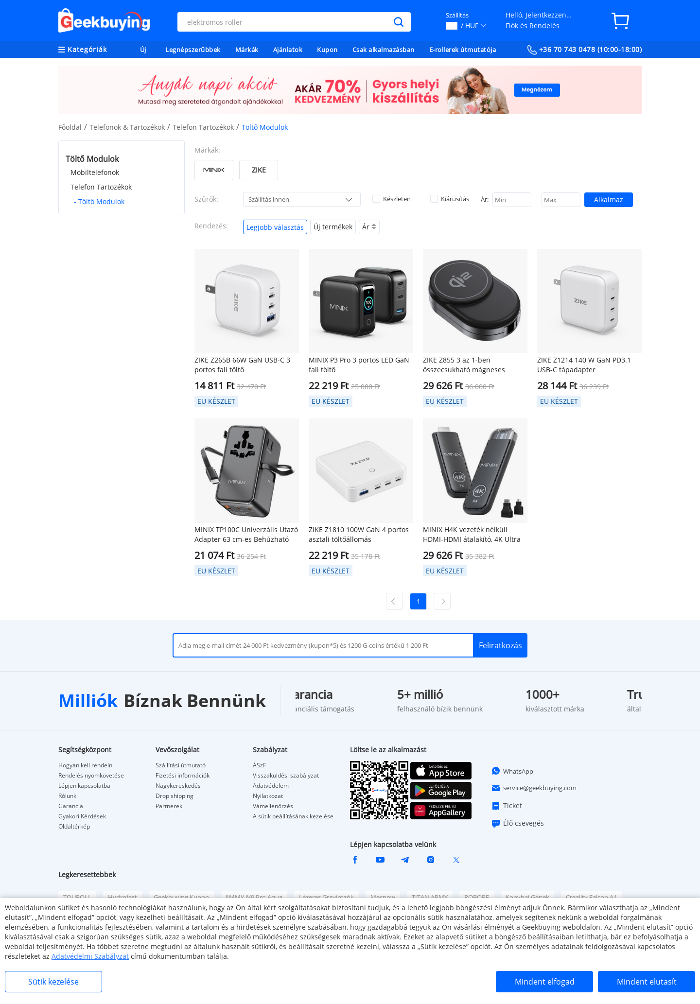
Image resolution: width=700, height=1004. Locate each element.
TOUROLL (77, 897)
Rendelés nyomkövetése (91, 775)
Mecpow (382, 897)
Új (143, 49)
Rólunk (67, 796)
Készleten (391, 198)
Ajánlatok (288, 49)
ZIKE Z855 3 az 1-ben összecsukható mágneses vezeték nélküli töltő (464, 365)
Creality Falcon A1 (591, 897)
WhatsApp (512, 771)
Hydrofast (122, 897)
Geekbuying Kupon (181, 897)
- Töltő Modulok (99, 201)
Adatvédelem (271, 785)
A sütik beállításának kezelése (293, 816)
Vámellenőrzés (273, 806)
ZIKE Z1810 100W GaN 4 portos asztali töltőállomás (359, 534)
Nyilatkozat (268, 796)
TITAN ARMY (430, 897)
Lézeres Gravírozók (326, 897)
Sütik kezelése (53, 981)
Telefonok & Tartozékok (127, 127)
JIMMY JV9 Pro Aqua (254, 897)
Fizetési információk (183, 775)
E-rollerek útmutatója (462, 49)
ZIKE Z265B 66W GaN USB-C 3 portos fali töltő (242, 364)
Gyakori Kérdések (82, 816)
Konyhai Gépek (527, 897)
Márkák (247, 49)
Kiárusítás (449, 198)
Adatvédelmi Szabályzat (90, 956)
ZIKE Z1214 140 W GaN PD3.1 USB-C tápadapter (584, 364)
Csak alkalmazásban (383, 49)
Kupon (327, 49)
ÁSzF (259, 765)
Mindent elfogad (545, 981)
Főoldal (70, 127)
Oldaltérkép (74, 826)
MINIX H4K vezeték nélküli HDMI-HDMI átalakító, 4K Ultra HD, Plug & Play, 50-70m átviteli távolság (473, 534)
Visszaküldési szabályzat (286, 775)
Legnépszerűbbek (193, 49)
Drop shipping (174, 796)
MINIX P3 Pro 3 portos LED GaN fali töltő (359, 364)
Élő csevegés (517, 823)
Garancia (70, 806)
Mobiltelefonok (94, 172)
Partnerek (169, 806)
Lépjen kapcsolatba (84, 785)
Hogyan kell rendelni (86, 765)
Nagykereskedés (178, 785)
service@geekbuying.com (534, 788)
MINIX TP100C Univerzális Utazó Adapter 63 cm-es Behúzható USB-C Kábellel (246, 534)
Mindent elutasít (647, 981)
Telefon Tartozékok (203, 127)
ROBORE (476, 897)
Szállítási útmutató (181, 765)
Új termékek (333, 226)
